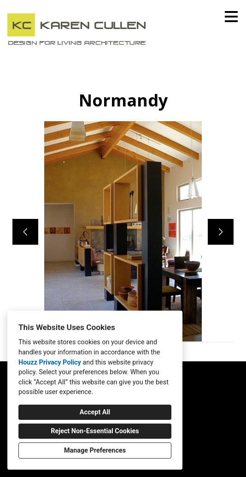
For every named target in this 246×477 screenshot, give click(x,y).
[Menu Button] (231, 16)
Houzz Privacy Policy (49, 362)
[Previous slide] (25, 232)
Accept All (95, 412)
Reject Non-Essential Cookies (95, 431)
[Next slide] (221, 232)
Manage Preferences (95, 450)
